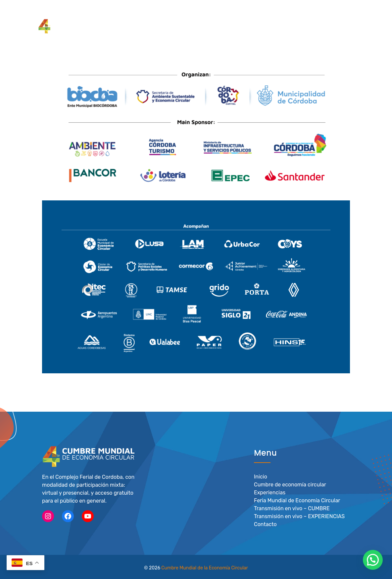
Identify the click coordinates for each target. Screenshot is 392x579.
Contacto (265, 524)
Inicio (260, 476)
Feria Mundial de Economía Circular (297, 500)
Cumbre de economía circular (290, 484)
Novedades (343, 13)
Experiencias (269, 492)
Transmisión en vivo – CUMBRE (292, 508)
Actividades (309, 13)
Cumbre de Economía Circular (168, 13)
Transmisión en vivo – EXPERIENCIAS (299, 516)
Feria (283, 13)
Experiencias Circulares (242, 13)
